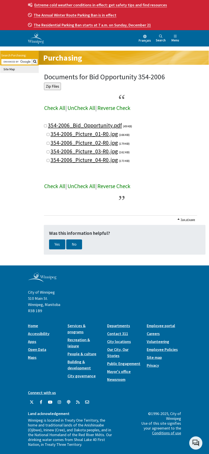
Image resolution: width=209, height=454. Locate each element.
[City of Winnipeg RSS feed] (78, 402)
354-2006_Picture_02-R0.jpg (84, 142)
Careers (153, 333)
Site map (154, 357)
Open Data (37, 349)
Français (145, 40)
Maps (32, 357)
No (74, 244)
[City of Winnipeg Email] (87, 402)
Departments (118, 325)
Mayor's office (119, 371)
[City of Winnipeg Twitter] (31, 402)
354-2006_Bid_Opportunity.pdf (85, 125)
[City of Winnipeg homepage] (42, 280)
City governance (82, 375)
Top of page (188, 219)
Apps (32, 341)
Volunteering (158, 341)
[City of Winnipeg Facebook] (41, 402)
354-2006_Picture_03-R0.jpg (84, 151)
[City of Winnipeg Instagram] (59, 402)
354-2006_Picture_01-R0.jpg (84, 133)
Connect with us (42, 392)
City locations (119, 341)
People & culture (82, 353)
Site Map (9, 69)
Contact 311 (117, 333)
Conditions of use (166, 432)
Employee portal (161, 325)
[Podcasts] (68, 402)
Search (161, 38)
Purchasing (62, 58)
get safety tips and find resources (100, 4)
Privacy (153, 365)
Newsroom (116, 379)
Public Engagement (123, 363)
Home (33, 325)
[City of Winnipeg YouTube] (50, 402)
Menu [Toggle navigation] (175, 38)
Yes (57, 244)
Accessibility (39, 333)
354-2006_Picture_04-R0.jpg (84, 159)
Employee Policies (162, 349)
